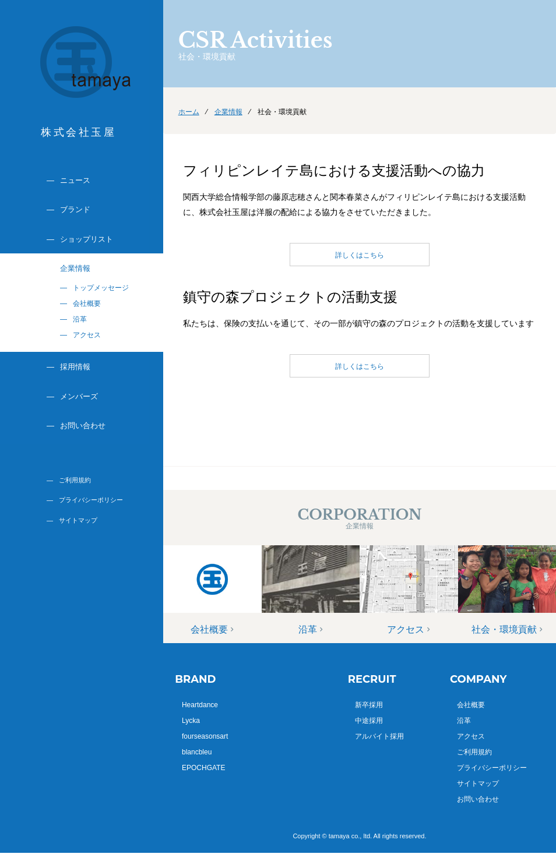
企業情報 (75, 268)
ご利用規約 (75, 480)
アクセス (87, 335)
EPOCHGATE (203, 768)
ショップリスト (86, 239)
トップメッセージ (101, 288)
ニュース (75, 180)
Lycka (191, 721)
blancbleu (197, 752)
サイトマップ (78, 520)
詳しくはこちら (359, 255)
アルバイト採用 (379, 736)
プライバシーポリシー (91, 499)
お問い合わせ (82, 425)
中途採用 (369, 721)
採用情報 (75, 366)
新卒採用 (369, 705)
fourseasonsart (205, 736)
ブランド (75, 209)
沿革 (80, 319)
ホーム (188, 112)
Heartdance (200, 705)
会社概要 (87, 303)
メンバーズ (79, 396)
